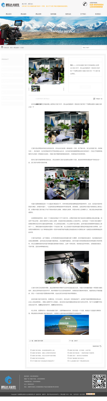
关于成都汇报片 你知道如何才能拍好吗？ (43, 361)
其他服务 (7, 103)
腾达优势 (38, 14)
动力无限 (82, 394)
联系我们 (98, 14)
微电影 (6, 81)
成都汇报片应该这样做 (38, 358)
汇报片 (22, 47)
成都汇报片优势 (38, 340)
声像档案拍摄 (8, 75)
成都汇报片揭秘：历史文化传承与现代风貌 (44, 355)
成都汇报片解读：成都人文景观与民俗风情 (44, 353)
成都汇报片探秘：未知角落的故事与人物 (43, 350)
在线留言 (85, 87)
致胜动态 (68, 14)
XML (71, 394)
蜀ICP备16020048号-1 (53, 394)
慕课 (5, 86)
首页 (11, 47)
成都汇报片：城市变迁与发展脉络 (78, 355)
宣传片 (6, 64)
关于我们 (83, 14)
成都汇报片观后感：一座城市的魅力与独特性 (81, 353)
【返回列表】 (96, 346)
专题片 (6, 69)
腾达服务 (23, 14)
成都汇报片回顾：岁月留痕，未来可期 (79, 350)
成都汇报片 (39, 104)
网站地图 (62, 394)
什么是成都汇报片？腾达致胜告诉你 (79, 361)
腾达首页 (9, 14)
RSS (67, 394)
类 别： (73, 79)
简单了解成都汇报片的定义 (76, 358)
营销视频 (7, 98)
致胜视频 (53, 14)
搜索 (102, 48)
